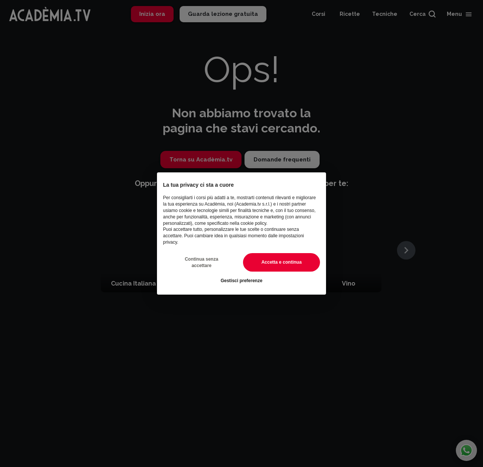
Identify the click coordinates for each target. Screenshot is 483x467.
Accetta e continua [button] (281, 262)
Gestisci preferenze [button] (242, 280)
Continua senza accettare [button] (201, 262)
